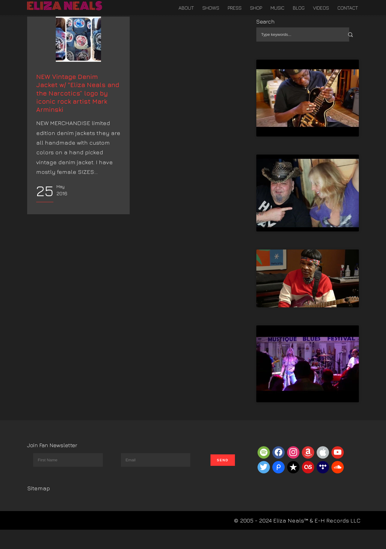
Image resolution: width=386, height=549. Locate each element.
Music (277, 8)
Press (235, 8)
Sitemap (38, 488)
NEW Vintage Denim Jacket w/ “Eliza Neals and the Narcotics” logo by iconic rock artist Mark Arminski (77, 150)
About (186, 8)
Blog (299, 8)
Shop (256, 8)
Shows (210, 8)
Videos (321, 8)
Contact (347, 8)
